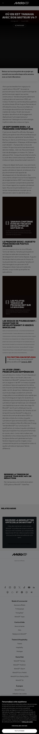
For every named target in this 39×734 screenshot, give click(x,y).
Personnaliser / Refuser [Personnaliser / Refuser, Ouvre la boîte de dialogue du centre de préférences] (19, 726)
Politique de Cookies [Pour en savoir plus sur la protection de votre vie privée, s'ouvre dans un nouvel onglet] (27, 722)
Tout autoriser (19, 731)
